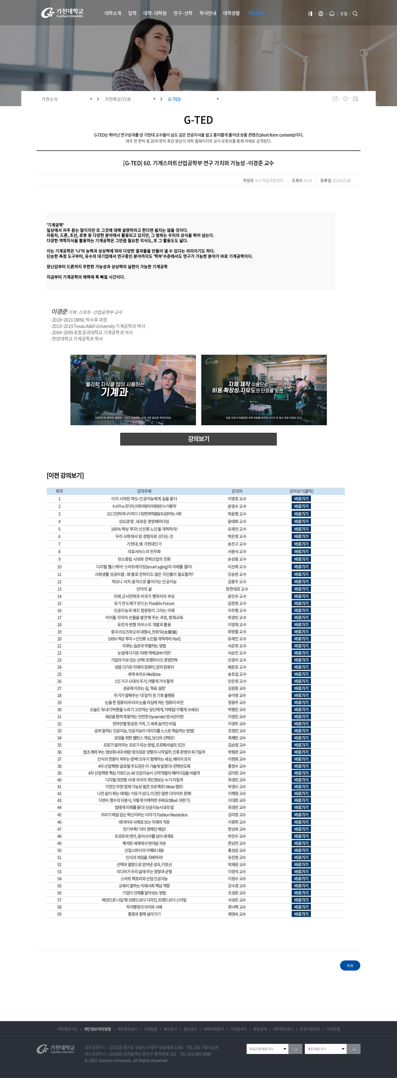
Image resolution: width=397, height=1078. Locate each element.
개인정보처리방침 (97, 1028)
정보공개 (260, 1028)
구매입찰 (150, 1028)
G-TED (174, 99)
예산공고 (170, 1028)
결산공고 (190, 1028)
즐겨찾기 (345, 98)
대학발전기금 (67, 1028)
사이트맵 (333, 1028)
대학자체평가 (213, 1028)
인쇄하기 (355, 98)
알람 (332, 14)
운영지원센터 (310, 1028)
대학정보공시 (283, 1028)
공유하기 (335, 98)
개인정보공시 (127, 1028)
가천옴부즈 (238, 1028)
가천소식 (50, 99)
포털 (343, 13)
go (295, 1049)
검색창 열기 (355, 13)
